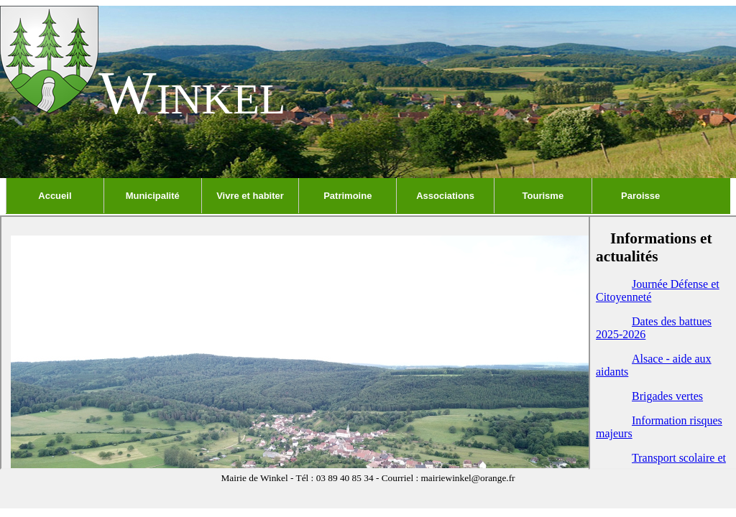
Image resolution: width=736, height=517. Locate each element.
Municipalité (153, 195)
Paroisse (640, 195)
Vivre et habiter (250, 195)
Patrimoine (347, 195)
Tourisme (543, 195)
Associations (445, 195)
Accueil (54, 195)
